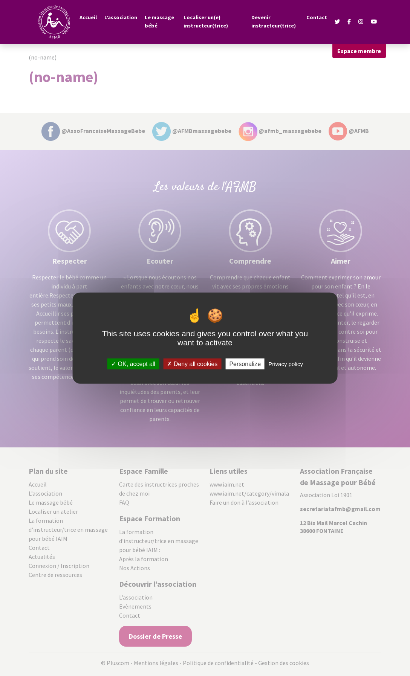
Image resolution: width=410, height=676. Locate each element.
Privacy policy (285, 364)
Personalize (245, 364)
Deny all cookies (192, 364)
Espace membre (359, 51)
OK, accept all (133, 364)
